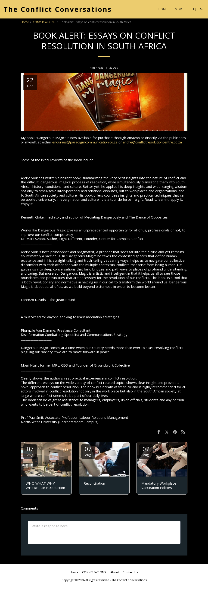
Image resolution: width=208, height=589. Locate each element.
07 (30, 451)
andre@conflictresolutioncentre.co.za (152, 142)
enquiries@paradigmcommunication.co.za (85, 142)
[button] (194, 9)
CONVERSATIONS (44, 22)
